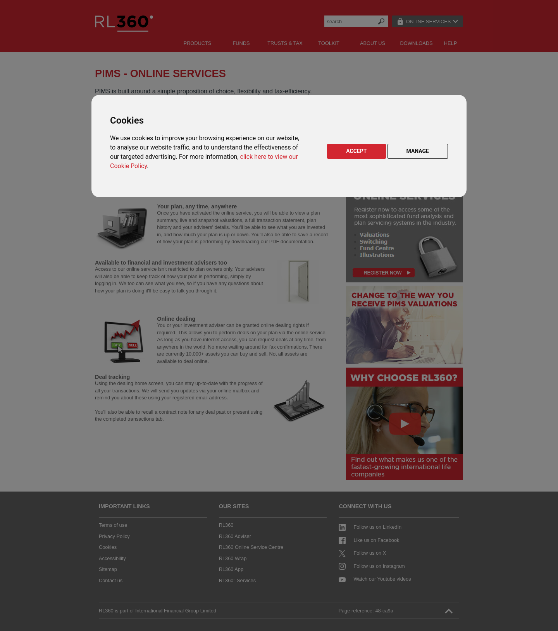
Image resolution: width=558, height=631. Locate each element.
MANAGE (417, 151)
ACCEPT (356, 151)
